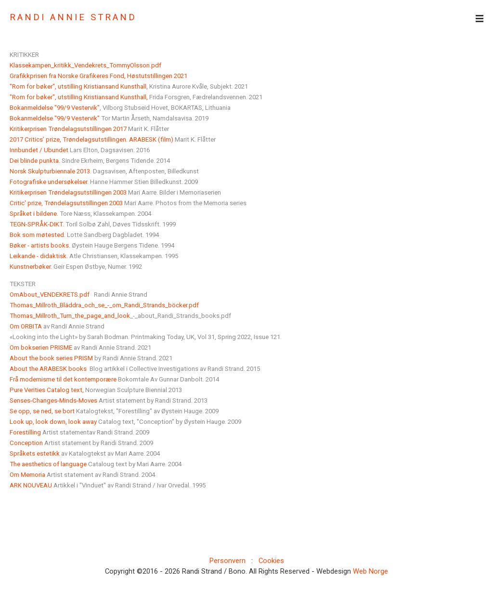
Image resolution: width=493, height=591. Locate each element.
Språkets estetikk (35, 453)
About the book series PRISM (51, 358)
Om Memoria (27, 474)
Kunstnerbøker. (31, 266)
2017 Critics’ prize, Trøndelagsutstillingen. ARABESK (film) (91, 139)
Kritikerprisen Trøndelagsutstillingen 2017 (68, 128)
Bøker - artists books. (40, 245)
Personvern (227, 560)
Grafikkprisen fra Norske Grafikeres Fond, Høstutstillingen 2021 (98, 75)
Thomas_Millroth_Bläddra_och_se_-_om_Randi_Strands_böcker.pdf (104, 305)
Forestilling (25, 432)
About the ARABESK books (48, 368)
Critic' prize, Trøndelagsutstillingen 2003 (66, 203)
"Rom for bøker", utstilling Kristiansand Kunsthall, (79, 97)
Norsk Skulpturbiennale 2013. (50, 171)
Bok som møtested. (37, 234)
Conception (26, 443)
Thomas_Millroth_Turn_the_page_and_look (70, 315)
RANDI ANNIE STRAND (73, 17)
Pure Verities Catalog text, (47, 390)
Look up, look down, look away (53, 421)
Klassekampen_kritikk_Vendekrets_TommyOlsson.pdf (85, 65)
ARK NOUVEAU (31, 485)
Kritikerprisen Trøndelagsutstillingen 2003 (68, 192)
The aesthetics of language (48, 464)
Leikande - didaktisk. (39, 256)
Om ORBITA (26, 326)
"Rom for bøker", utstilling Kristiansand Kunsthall (78, 86)
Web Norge (370, 571)
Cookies (271, 560)
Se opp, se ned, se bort (43, 411)
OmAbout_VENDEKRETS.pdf (50, 294)
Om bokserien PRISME (41, 347)
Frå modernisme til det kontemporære (63, 379)
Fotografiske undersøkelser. (49, 181)
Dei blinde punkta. (35, 160)
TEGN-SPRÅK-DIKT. (37, 224)
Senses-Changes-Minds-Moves (53, 400)
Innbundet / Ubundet (39, 150)
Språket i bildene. (34, 213)
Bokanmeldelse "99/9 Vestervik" (55, 107)
